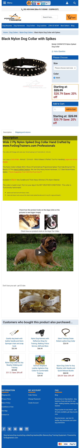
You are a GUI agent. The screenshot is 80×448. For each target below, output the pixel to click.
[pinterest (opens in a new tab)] (15, 429)
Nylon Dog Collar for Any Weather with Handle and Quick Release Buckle (65, 368)
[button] (40, 252)
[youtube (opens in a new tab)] (21, 429)
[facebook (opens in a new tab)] (4, 429)
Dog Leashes (41, 26)
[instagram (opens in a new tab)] (27, 429)
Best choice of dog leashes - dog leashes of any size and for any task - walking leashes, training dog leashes (66, 402)
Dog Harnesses (19, 26)
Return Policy (6, 403)
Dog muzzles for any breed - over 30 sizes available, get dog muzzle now (66, 412)
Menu (7, 2)
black (58, 78)
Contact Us (5, 415)
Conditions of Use (7, 407)
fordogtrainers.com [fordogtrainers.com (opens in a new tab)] (11, 438)
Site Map (4, 411)
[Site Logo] (13, 17)
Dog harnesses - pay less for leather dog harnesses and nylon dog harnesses (65, 420)
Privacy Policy (6, 399)
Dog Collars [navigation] (13, 32)
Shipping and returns (23, 132)
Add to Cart (71, 109)
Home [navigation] (5, 32)
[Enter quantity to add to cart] (59, 109)
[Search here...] (50, 17)
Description (7, 132)
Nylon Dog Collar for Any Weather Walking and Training (14, 365)
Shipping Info (6, 395)
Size (56, 63)
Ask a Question (58, 51)
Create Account (33, 403)
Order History (32, 395)
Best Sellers (65, 26)
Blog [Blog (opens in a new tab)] (72, 26)
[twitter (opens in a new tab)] (9, 429)
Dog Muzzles (7, 26)
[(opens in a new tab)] (29, 222)
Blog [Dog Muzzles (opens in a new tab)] (56, 395)
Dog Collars (31, 26)
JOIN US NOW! (53, 26)
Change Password (34, 399)
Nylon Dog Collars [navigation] (26, 32)
